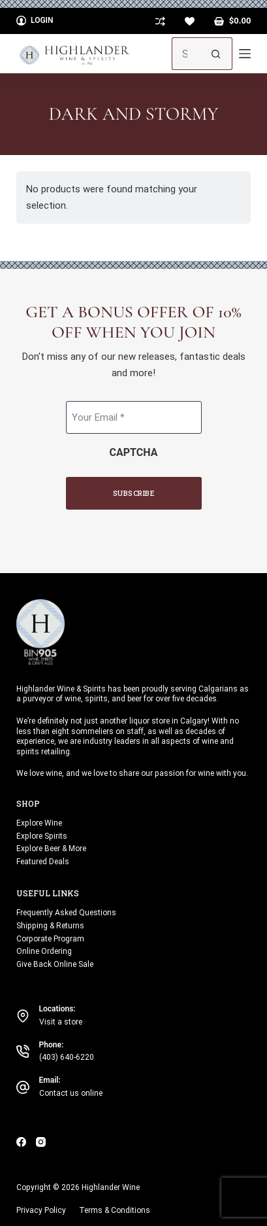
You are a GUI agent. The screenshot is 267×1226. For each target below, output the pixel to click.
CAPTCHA (134, 452)
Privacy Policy (41, 1210)
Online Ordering (44, 951)
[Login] (35, 20)
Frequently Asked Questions (66, 912)
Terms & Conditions (114, 1210)
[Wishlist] (190, 21)
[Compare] (160, 21)
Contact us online (70, 1093)
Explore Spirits (41, 836)
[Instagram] (41, 1142)
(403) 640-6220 (66, 1057)
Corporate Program (50, 938)
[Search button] (216, 53)
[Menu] (245, 54)
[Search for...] (186, 53)
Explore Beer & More (51, 848)
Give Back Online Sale (54, 964)
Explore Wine (39, 823)
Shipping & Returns (50, 925)
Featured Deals (42, 861)
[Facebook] (21, 1142)
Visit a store (60, 1021)
